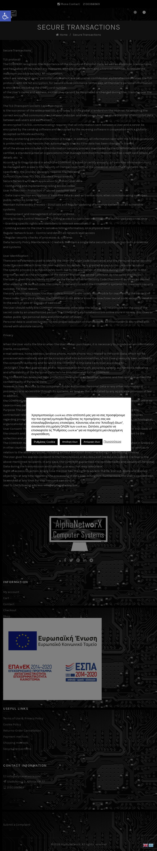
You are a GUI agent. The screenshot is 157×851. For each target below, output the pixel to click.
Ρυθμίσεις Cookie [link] (44, 441)
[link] (5, 15)
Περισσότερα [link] (112, 441)
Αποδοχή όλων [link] (70, 442)
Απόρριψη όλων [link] (92, 442)
